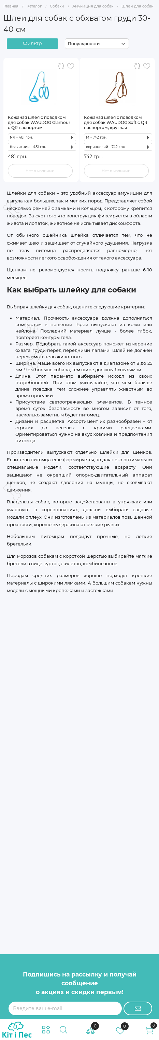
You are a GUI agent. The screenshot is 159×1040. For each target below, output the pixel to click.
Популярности (84, 43)
